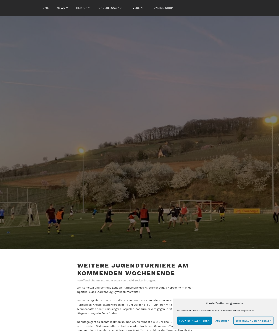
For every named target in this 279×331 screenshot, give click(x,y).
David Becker (135, 280)
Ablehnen (222, 320)
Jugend (152, 280)
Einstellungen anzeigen (253, 320)
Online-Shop (163, 7)
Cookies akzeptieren (194, 320)
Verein (138, 7)
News (61, 7)
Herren (82, 7)
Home (45, 7)
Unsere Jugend (110, 7)
